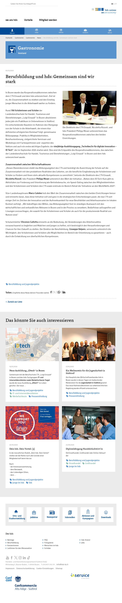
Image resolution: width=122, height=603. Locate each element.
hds (29, 482)
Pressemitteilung (38, 396)
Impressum (10, 568)
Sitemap (59, 568)
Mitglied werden (48, 20)
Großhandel (89, 463)
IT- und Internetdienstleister (24, 393)
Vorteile (28, 20)
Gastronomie (30, 38)
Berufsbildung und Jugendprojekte (22, 284)
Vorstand (22, 53)
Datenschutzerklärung (25, 568)
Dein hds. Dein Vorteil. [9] (22, 448)
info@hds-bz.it (62, 564)
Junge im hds (17, 482)
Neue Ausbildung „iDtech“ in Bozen (27, 370)
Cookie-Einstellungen (45, 568)
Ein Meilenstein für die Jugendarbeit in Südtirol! (85, 372)
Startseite (9, 38)
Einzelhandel (73, 463)
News (39, 38)
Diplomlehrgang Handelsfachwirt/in (84, 448)
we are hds (11, 20)
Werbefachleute (18, 396)
